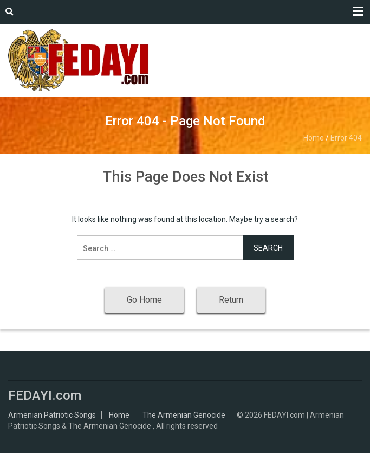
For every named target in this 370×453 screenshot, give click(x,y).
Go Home (144, 300)
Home (313, 137)
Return (231, 300)
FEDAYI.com (44, 395)
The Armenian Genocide (183, 415)
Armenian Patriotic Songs (52, 415)
